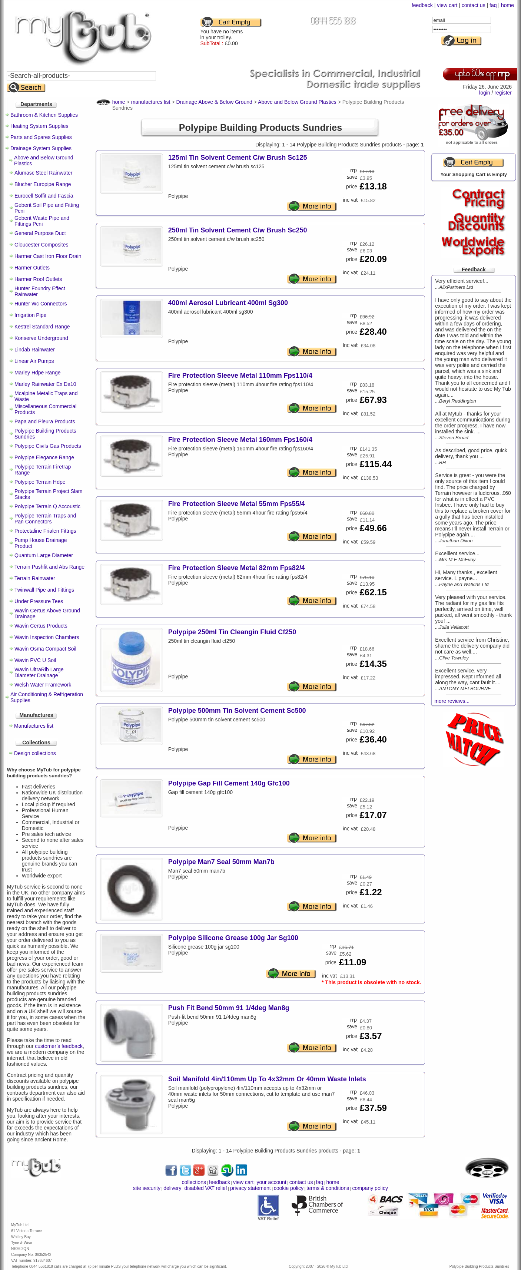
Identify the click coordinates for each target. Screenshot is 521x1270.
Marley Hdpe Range (37, 373)
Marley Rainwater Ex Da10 (45, 384)
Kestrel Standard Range (42, 327)
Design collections (35, 753)
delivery (172, 1188)
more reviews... (451, 701)
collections (194, 1182)
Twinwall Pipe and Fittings (44, 590)
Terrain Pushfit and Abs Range (49, 567)
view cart (447, 5)
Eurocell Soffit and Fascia (43, 196)
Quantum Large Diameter (43, 555)
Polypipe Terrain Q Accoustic (47, 506)
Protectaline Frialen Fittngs (45, 531)
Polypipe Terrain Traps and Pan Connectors (45, 519)
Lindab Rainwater (34, 350)
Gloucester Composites (41, 245)
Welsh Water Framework (42, 685)
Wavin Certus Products (40, 626)
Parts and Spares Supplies (41, 137)
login (484, 93)
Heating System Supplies (39, 126)
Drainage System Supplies (41, 148)
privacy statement (250, 1188)
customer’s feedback (59, 1046)
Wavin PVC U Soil (35, 660)
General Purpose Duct (40, 233)
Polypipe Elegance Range (44, 457)
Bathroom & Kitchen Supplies (44, 115)
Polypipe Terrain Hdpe (40, 482)
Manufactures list (33, 726)
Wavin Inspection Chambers (46, 637)
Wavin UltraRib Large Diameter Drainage (39, 672)
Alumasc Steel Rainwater (43, 173)
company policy (370, 1188)
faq (493, 5)
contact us (473, 5)
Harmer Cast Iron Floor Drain (48, 256)
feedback (422, 5)
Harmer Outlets (32, 268)
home (507, 5)
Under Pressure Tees (38, 601)
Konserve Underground (41, 338)
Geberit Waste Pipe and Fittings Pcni (41, 221)
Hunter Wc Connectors (40, 304)
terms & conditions (327, 1188)
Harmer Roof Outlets (38, 279)
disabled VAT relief (206, 1188)
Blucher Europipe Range (42, 184)
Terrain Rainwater (34, 578)
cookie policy (288, 1188)
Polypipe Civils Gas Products (47, 446)
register (503, 93)
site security (146, 1188)
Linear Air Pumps (34, 361)
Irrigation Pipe (30, 315)
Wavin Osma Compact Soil (45, 649)
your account (271, 1182)
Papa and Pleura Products (44, 421)
